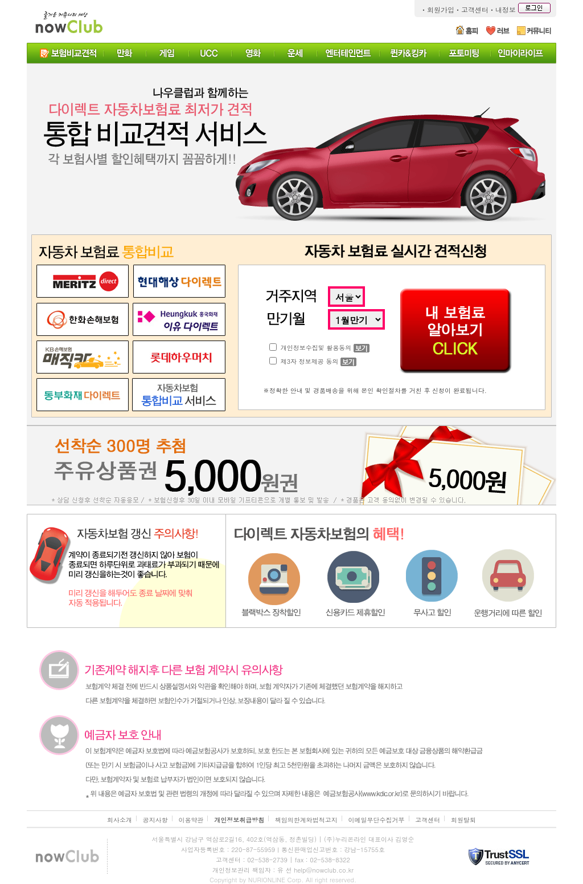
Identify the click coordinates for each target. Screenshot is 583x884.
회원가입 (440, 9)
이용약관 (190, 820)
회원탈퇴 (463, 820)
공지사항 (155, 820)
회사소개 (119, 820)
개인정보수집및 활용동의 (316, 347)
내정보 (505, 9)
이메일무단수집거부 (376, 820)
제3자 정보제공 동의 (310, 360)
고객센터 (474, 9)
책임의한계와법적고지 (306, 820)
